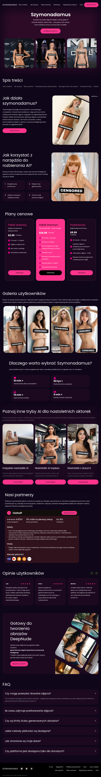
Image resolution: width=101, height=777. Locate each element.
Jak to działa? (7, 86)
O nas (51, 767)
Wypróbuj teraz (91, 5)
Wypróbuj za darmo (70, 5)
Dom (85, 767)
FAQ (81, 5)
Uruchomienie (18, 482)
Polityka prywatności (73, 767)
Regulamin (59, 767)
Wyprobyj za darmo (19, 664)
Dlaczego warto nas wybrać (68, 86)
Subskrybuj (19, 273)
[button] (12, 329)
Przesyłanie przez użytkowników (46, 86)
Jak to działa (22, 5)
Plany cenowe (46, 5)
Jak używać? (59, 770)
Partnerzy (57, 5)
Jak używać (34, 5)
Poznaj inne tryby (86, 86)
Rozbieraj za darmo (50, 31)
